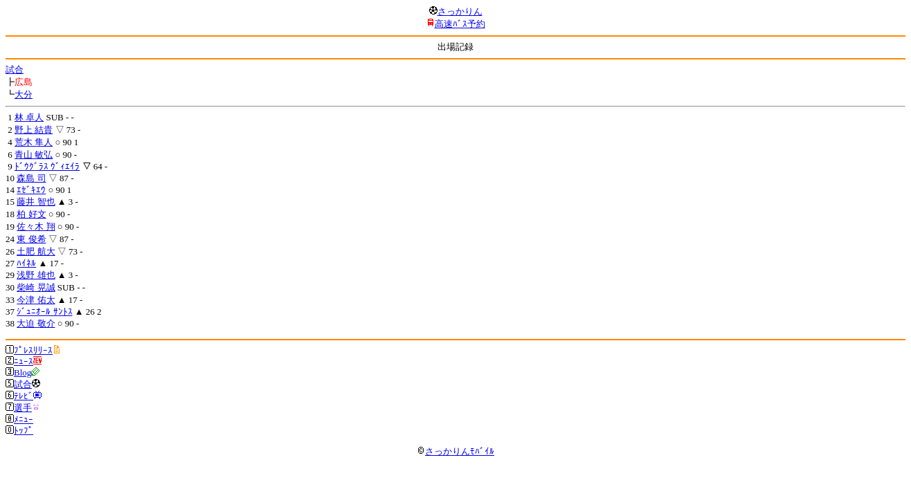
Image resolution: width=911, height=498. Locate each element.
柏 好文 (31, 214)
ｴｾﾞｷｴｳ (31, 190)
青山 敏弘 (34, 154)
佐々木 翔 (36, 226)
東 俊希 (31, 239)
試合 (15, 69)
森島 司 (31, 178)
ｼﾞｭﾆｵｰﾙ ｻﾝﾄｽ (44, 311)
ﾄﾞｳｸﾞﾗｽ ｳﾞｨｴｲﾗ (47, 166)
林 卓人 (29, 117)
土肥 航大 (36, 251)
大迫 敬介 (36, 323)
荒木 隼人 (34, 142)
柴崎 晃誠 (36, 287)
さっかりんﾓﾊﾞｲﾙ (455, 451)
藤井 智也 (36, 201)
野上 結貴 (34, 129)
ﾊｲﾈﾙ (26, 263)
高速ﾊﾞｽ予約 (460, 24)
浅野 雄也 (36, 275)
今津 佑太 (36, 300)
